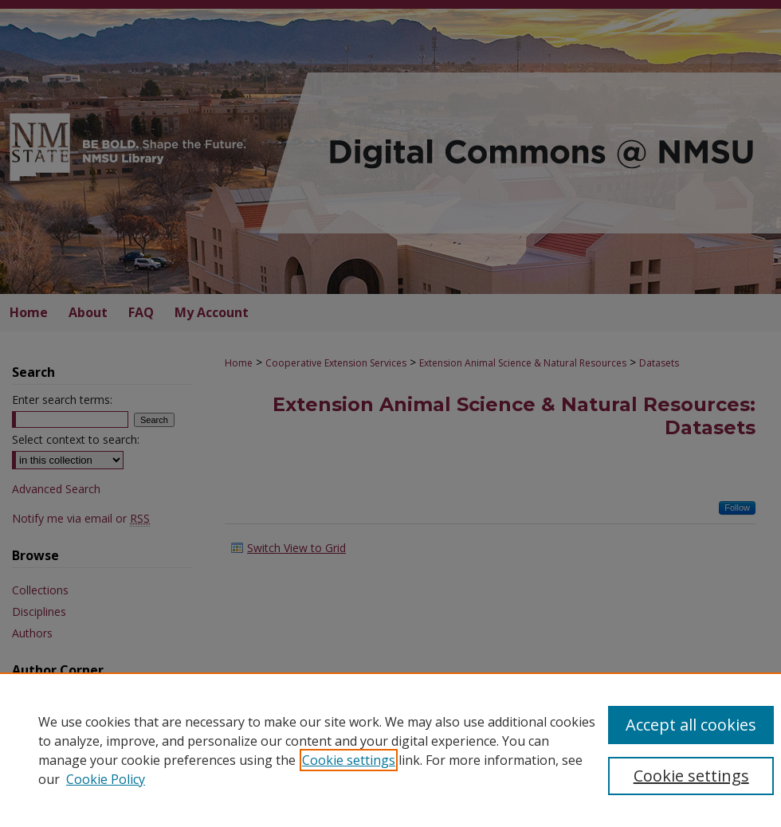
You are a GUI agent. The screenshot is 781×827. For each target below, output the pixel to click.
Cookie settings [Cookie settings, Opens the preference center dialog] (691, 775)
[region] (390, 749)
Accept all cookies (691, 724)
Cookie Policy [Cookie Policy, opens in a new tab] (105, 779)
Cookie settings (348, 760)
